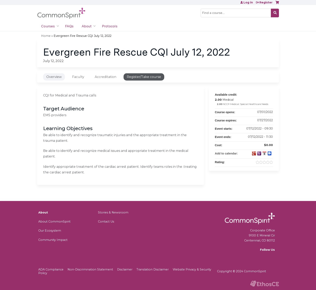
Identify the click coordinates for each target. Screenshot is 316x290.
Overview (54, 77)
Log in (248, 2)
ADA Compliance (50, 269)
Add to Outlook (270, 153)
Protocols (109, 26)
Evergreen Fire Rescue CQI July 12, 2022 (82, 36)
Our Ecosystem (49, 230)
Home (46, 36)
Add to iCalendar (264, 153)
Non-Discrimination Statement (90, 269)
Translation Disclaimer (152, 269)
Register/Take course (144, 77)
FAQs (69, 26)
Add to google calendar (254, 153)
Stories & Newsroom (113, 212)
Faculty (78, 77)
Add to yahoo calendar (259, 153)
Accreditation (105, 77)
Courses (48, 26)
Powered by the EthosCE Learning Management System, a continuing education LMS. (264, 283)
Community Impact (53, 240)
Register (265, 2)
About (86, 26)
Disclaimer (124, 269)
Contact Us (106, 221)
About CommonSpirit (54, 221)
